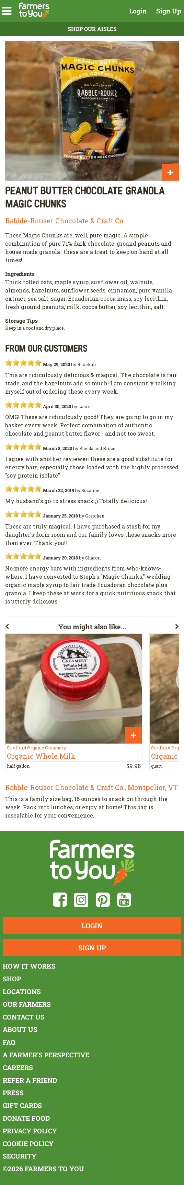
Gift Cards (22, 1105)
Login (138, 11)
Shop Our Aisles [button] (92, 28)
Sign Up (168, 11)
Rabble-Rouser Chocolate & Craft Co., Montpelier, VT (91, 787)
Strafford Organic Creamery (36, 747)
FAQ (9, 1042)
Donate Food (26, 1118)
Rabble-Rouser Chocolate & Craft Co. (65, 220)
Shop (12, 978)
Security (19, 1156)
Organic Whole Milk (41, 756)
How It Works (29, 966)
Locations (22, 991)
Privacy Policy (30, 1131)
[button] (6, 11)
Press (13, 1092)
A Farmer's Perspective (46, 1054)
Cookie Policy (28, 1143)
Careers (18, 1067)
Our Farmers (27, 1004)
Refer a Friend (30, 1080)
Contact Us (24, 1017)
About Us (20, 1029)
